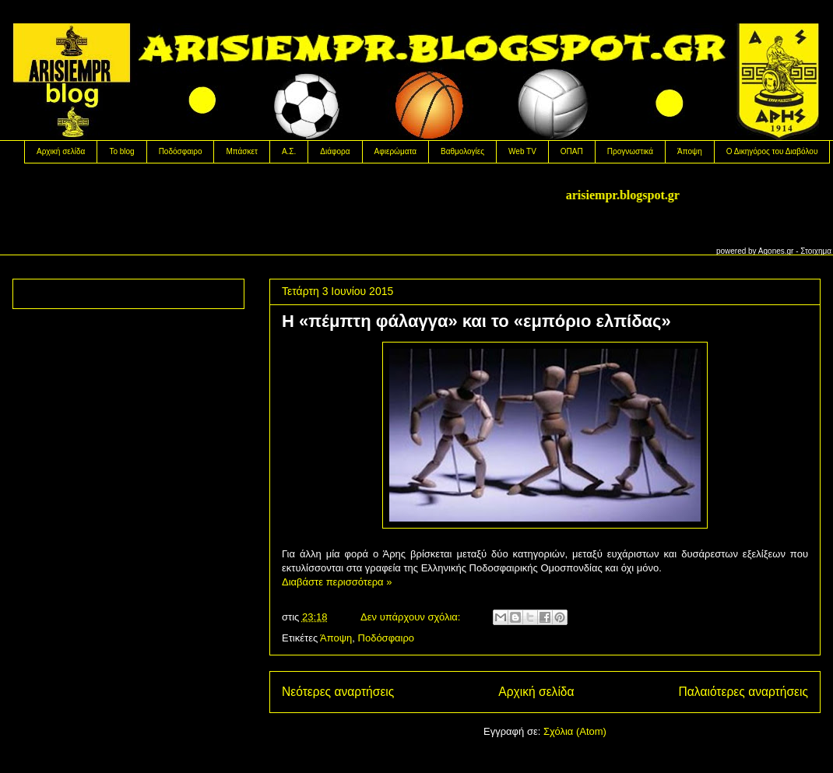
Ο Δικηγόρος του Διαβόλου (772, 151)
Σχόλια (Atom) (574, 731)
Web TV (522, 151)
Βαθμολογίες (462, 151)
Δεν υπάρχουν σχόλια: (411, 617)
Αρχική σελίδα (61, 151)
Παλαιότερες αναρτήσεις (743, 691)
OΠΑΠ (572, 151)
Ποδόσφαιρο (180, 151)
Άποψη (689, 151)
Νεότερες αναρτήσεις (338, 691)
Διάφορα (335, 151)
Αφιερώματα (395, 151)
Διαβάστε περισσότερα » (337, 582)
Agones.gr (776, 251)
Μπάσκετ (241, 151)
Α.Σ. (289, 151)
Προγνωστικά (630, 151)
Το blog (121, 151)
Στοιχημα (815, 251)
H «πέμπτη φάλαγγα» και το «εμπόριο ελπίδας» (476, 321)
